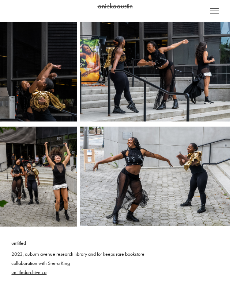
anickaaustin (115, 5)
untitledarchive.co (28, 272)
